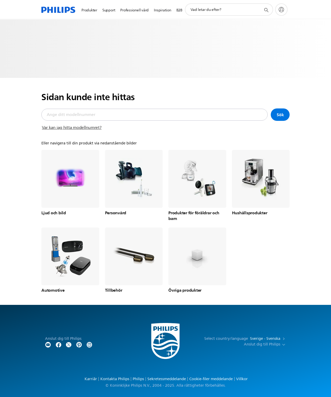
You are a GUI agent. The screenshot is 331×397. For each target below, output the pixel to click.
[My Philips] (281, 9)
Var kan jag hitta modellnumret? (72, 127)
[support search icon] (266, 10)
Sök (280, 114)
